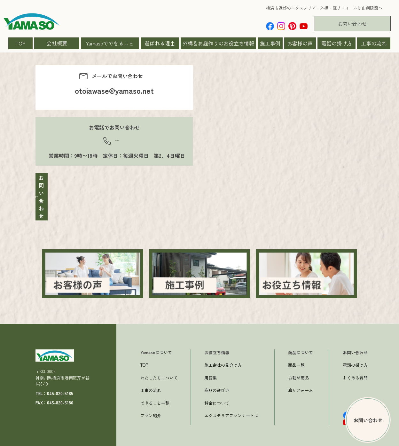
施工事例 (270, 43)
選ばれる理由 (160, 43)
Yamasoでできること (110, 43)
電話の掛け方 (336, 43)
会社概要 (57, 43)
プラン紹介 (150, 398)
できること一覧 (154, 385)
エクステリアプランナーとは (231, 398)
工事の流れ (374, 43)
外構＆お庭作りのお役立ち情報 (218, 43)
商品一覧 (296, 347)
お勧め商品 (298, 360)
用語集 (210, 360)
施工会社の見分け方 (223, 347)
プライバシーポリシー (342, 440)
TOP (21, 43)
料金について (216, 385)
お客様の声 (300, 43)
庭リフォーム (300, 373)
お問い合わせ (352, 23)
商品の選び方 (216, 373)
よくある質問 (355, 360)
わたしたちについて (159, 360)
